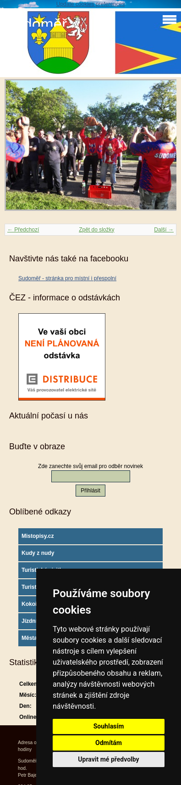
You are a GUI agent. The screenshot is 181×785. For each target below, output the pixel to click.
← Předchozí (23, 229)
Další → (164, 229)
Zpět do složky (96, 229)
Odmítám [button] (108, 742)
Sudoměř (36, 24)
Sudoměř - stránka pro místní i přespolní (67, 278)
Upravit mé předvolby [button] (108, 759)
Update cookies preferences (90, 4)
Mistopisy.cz (38, 536)
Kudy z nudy (38, 553)
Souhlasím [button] (108, 726)
